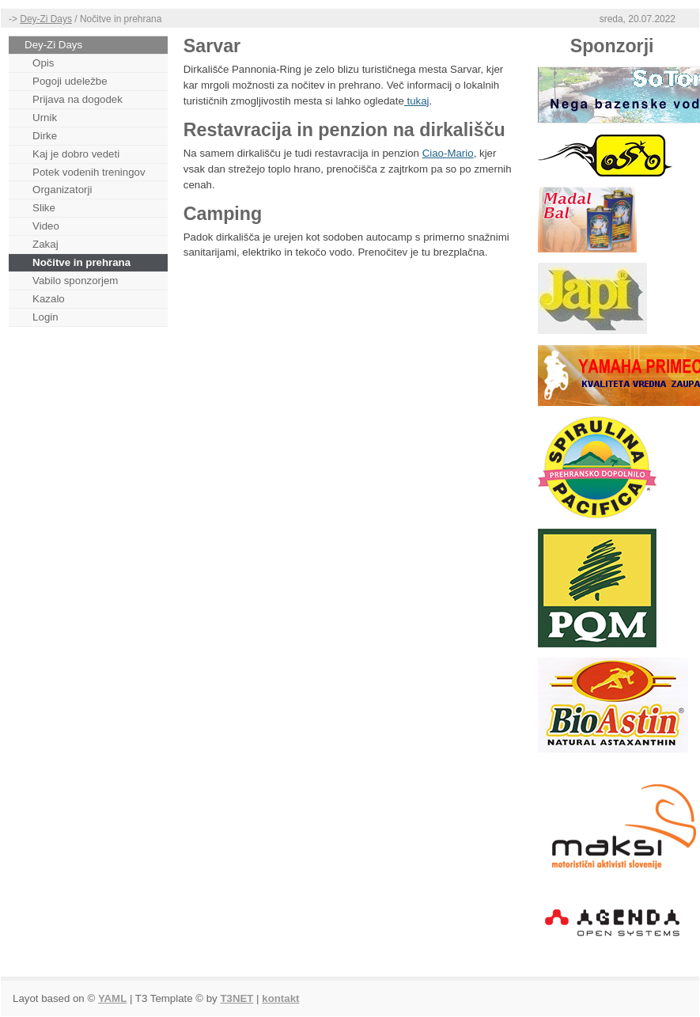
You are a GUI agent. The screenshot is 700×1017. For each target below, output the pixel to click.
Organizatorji (62, 189)
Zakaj (45, 244)
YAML (112, 998)
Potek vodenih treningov (89, 172)
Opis (43, 63)
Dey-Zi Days (46, 19)
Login (45, 317)
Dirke (44, 136)
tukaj (416, 101)
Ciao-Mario (448, 153)
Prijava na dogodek (77, 99)
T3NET (236, 998)
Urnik (44, 117)
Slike (43, 208)
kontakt (280, 998)
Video (45, 226)
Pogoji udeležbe (70, 81)
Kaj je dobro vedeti (75, 154)
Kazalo (48, 299)
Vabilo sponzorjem (75, 281)
